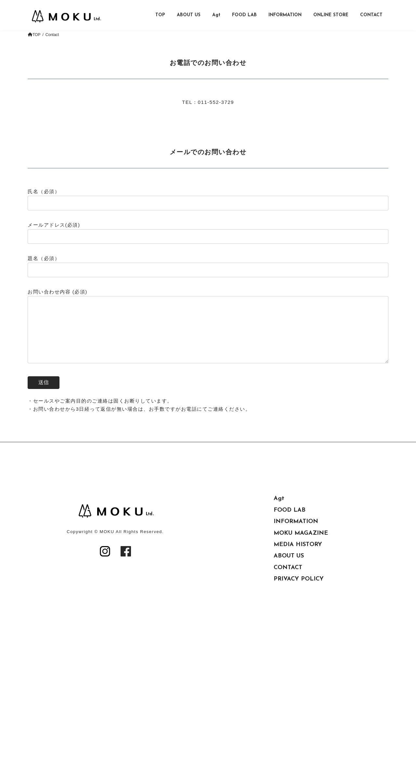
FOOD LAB (290, 510)
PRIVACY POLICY (299, 579)
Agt (279, 498)
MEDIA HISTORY (298, 545)
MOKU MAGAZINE (301, 533)
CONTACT (288, 568)
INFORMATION (296, 521)
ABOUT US (289, 556)
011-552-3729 (216, 102)
